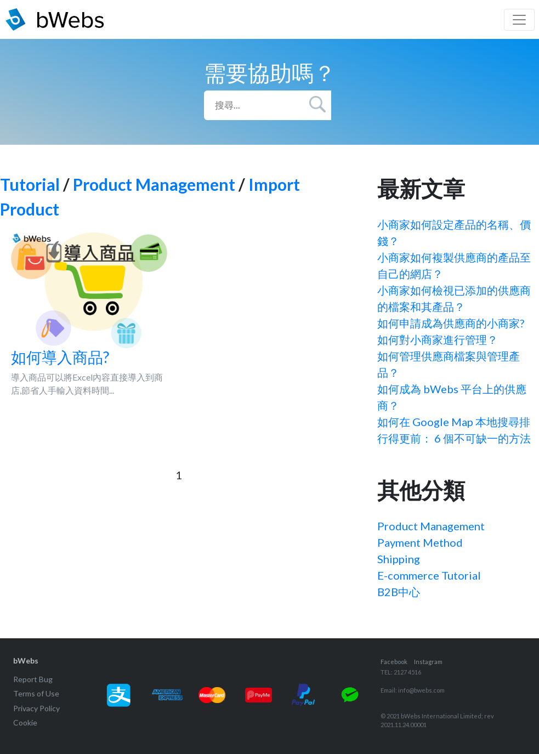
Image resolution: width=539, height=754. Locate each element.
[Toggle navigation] (519, 20)
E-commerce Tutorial (429, 575)
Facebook (394, 661)
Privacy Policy (36, 708)
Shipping (398, 558)
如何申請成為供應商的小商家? (450, 323)
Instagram (428, 661)
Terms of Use (36, 693)
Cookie (25, 722)
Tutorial (30, 184)
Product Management (154, 184)
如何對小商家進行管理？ (437, 339)
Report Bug (33, 679)
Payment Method (420, 542)
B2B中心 (398, 591)
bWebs (25, 660)
